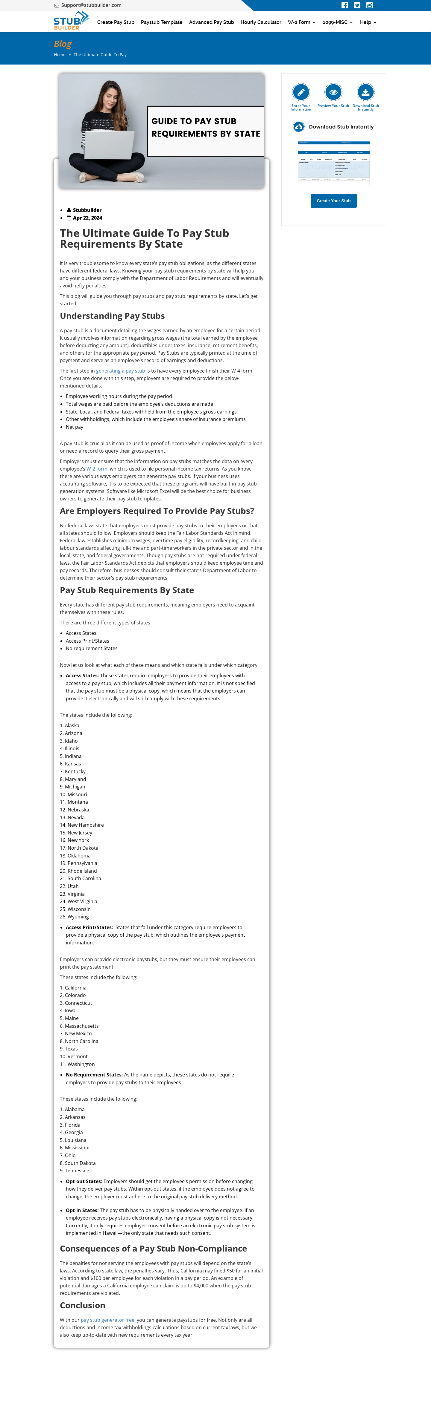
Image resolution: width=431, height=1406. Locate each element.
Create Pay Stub (115, 22)
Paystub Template (162, 22)
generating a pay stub (120, 370)
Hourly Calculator (261, 22)
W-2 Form (299, 22)
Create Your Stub (333, 200)
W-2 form (96, 468)
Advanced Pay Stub (211, 22)
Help (365, 22)
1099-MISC (335, 22)
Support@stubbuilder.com (91, 5)
